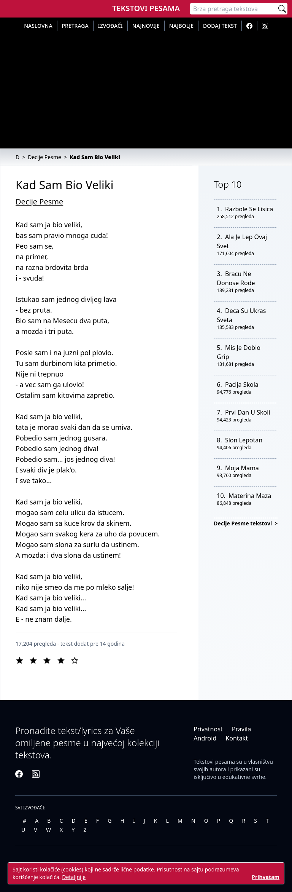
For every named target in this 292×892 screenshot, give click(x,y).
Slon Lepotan (243, 440)
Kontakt (236, 738)
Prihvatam (265, 877)
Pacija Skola (242, 384)
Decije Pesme (39, 201)
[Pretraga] (233, 8)
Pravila (241, 729)
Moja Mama (242, 468)
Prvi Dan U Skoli (247, 412)
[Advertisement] (146, 88)
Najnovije (146, 25)
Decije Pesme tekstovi (243, 523)
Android (205, 738)
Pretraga (75, 25)
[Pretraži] (282, 8)
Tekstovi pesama (214, 761)
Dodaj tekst (220, 25)
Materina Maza (250, 495)
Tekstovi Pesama (146, 8)
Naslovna (38, 25)
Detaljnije (74, 877)
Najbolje (181, 25)
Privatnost (208, 729)
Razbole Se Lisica (249, 209)
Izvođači (110, 25)
